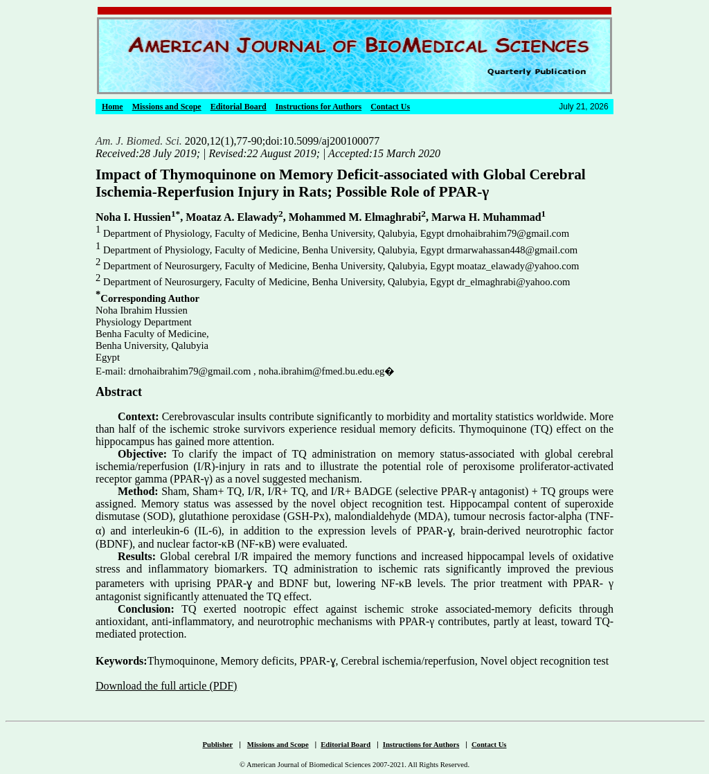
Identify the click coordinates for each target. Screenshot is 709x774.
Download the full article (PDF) (166, 686)
